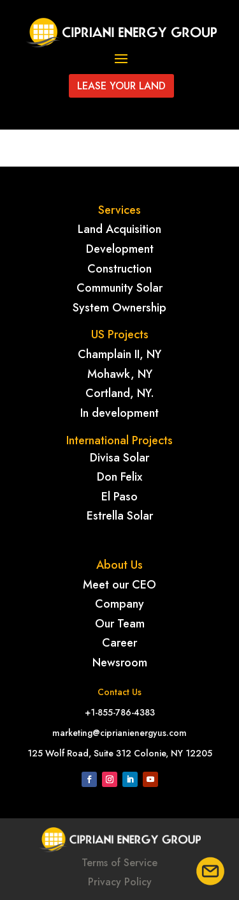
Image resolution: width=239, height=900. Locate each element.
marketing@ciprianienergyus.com (119, 732)
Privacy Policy (120, 881)
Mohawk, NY (119, 374)
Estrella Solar (120, 515)
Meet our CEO (119, 584)
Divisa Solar (119, 457)
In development (119, 413)
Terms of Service (119, 862)
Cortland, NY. (119, 393)
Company (119, 604)
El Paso (119, 496)
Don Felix (119, 477)
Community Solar (119, 288)
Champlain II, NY (119, 354)
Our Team (120, 623)
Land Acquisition (119, 229)
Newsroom (119, 662)
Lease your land (121, 86)
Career (119, 642)
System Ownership (119, 307)
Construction (119, 268)
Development (120, 249)
